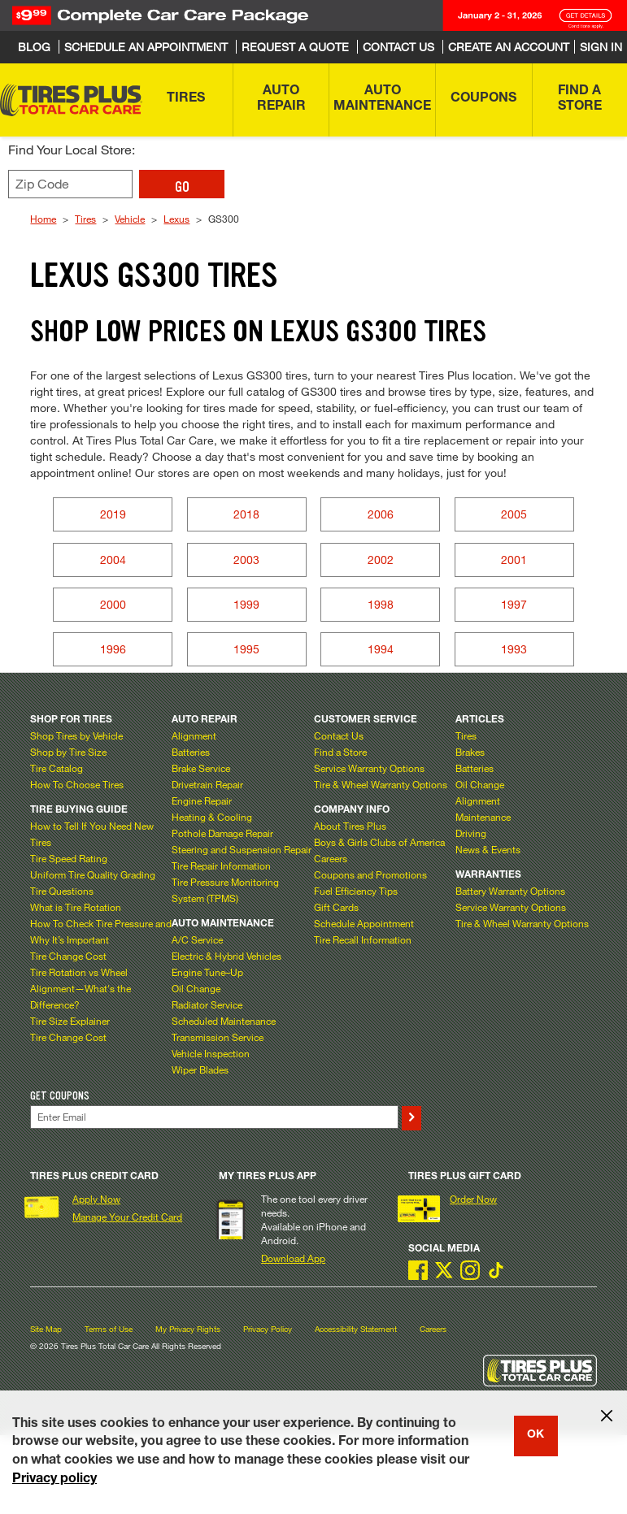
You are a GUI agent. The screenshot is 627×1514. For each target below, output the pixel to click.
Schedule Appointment (364, 923)
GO (182, 187)
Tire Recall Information (362, 939)
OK (535, 1435)
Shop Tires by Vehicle (76, 735)
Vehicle (130, 218)
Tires (85, 218)
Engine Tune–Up (207, 971)
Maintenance (483, 816)
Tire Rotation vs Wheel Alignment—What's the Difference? (80, 988)
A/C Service (197, 939)
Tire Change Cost (68, 955)
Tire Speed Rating (68, 858)
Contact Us (339, 735)
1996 (113, 649)
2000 (113, 604)
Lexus (176, 218)
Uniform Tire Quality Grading (92, 874)
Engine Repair (202, 800)
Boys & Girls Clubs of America (379, 841)
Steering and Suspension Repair (241, 849)
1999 (246, 604)
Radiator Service (207, 1004)
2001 (514, 559)
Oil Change (196, 988)
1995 (246, 649)
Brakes (470, 751)
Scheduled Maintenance (224, 1020)
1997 (514, 604)
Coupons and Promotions (370, 874)
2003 (246, 559)
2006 (381, 514)
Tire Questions (62, 890)
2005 (514, 514)
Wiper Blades (200, 1069)
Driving (470, 832)
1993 (514, 649)
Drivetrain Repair (207, 784)
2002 (381, 559)
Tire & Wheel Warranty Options (380, 784)
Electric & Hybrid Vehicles (226, 955)
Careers (330, 858)
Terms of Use (109, 1329)
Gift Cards (336, 906)
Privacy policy (54, 1479)
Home (43, 218)
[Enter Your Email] (214, 1117)
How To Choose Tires (77, 784)
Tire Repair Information (221, 865)
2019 (113, 514)
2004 (113, 559)
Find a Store (340, 751)
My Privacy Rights (187, 1329)
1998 (381, 604)
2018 (246, 514)
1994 (381, 649)
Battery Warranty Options (510, 890)
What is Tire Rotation (75, 906)
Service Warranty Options (369, 767)
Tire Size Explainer (70, 1020)
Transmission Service (217, 1036)
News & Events (487, 849)
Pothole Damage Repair (222, 832)
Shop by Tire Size (68, 751)
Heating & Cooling (212, 816)
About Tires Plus (350, 825)
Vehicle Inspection (211, 1053)
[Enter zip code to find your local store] (70, 184)
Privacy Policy (267, 1329)
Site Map (46, 1329)
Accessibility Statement (356, 1329)
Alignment (194, 735)
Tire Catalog (56, 767)
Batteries (191, 751)
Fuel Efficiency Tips (356, 890)
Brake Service (201, 767)
